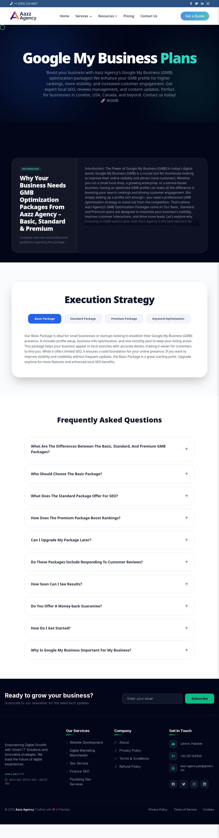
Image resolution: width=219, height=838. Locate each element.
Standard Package (106, 319)
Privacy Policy (127, 764)
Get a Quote (194, 16)
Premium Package (150, 319)
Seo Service (77, 777)
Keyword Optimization (109, 332)
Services (84, 16)
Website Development (84, 756)
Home (64, 16)
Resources (107, 16)
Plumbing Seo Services (78, 795)
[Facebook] (191, 4)
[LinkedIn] (202, 4)
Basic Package (65, 319)
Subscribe (199, 712)
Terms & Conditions (131, 772)
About (121, 756)
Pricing (129, 16)
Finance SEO (77, 785)
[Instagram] (208, 4)
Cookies (208, 823)
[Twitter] (196, 4)
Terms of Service (185, 823)
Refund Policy (127, 780)
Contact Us (149, 16)
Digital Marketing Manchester (80, 766)
